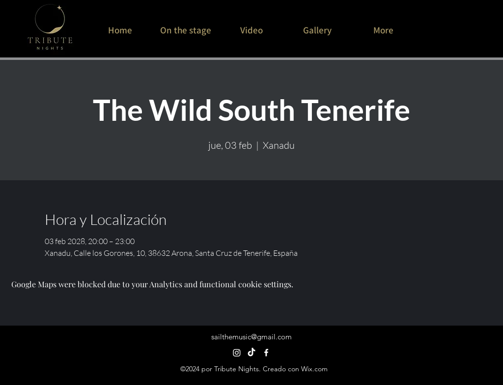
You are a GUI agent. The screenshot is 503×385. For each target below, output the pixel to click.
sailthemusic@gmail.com (251, 336)
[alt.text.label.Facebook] (266, 353)
